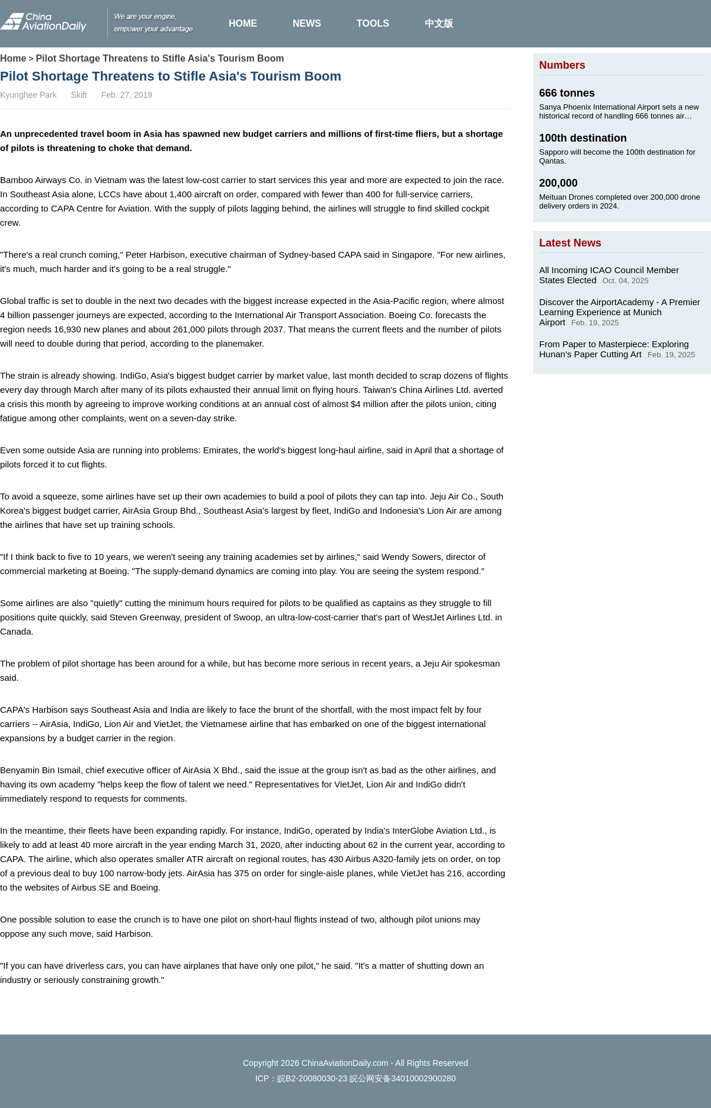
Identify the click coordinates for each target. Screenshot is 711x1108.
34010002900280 (423, 1078)
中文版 (439, 23)
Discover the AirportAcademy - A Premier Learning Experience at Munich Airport (619, 312)
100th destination (583, 138)
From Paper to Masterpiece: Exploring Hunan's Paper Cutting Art (614, 349)
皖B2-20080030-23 (312, 1078)
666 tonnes (567, 93)
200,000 (558, 183)
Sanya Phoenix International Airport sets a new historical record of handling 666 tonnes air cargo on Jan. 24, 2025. (619, 111)
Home (13, 58)
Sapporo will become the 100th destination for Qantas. (617, 156)
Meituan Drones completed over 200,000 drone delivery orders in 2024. (619, 201)
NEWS (307, 23)
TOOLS (373, 23)
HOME (243, 23)
